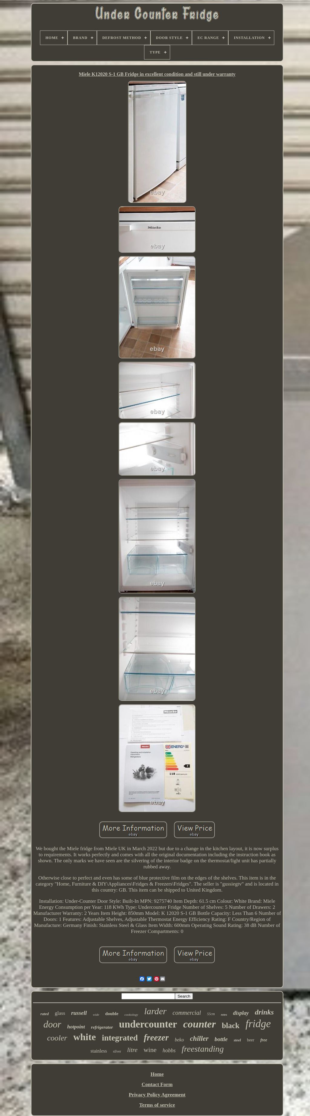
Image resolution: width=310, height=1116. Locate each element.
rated (45, 1013)
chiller (199, 1038)
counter (199, 1024)
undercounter (148, 1024)
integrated (120, 1037)
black (230, 1025)
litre (132, 1049)
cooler (57, 1038)
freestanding (203, 1048)
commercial (187, 1012)
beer (250, 1040)
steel (237, 1040)
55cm (211, 1014)
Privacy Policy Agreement (157, 1095)
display (241, 1013)
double (111, 1013)
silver (117, 1051)
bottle (221, 1039)
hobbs (169, 1050)
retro (224, 1014)
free (263, 1040)
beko (179, 1039)
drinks (264, 1012)
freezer (156, 1037)
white (84, 1036)
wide (96, 1014)
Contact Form (157, 1084)
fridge (258, 1024)
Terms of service (157, 1105)
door (52, 1024)
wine (150, 1049)
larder (155, 1011)
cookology (131, 1014)
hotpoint (76, 1027)
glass (60, 1013)
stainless (99, 1050)
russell (79, 1013)
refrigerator (102, 1027)
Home (156, 1074)
